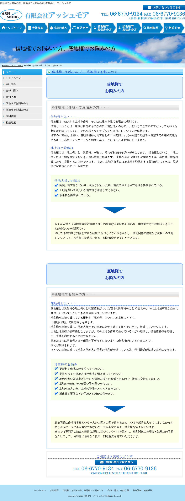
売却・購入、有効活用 (118, 490)
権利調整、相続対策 (142, 490)
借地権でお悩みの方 (103, 28)
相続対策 (174, 28)
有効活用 (81, 28)
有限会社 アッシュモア (94, 496)
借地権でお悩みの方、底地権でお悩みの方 (83, 490)
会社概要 (37, 28)
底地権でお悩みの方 (129, 28)
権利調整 (152, 28)
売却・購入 (59, 28)
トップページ (13, 28)
